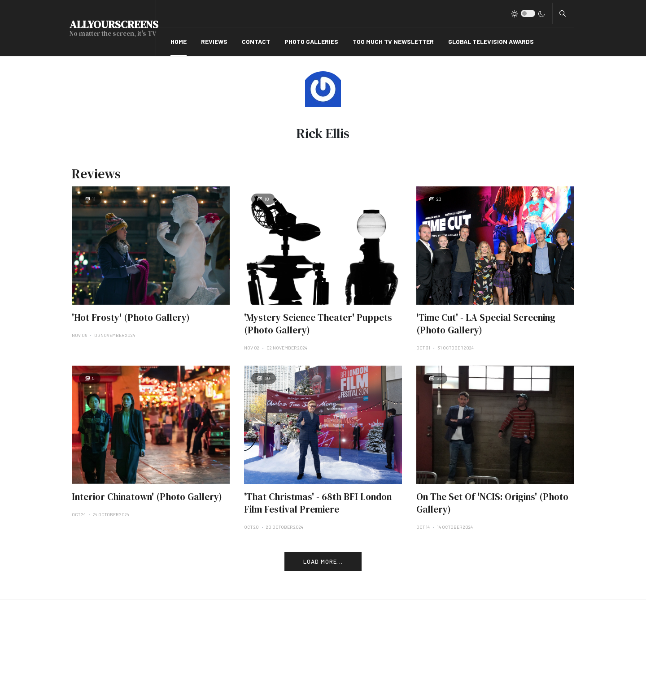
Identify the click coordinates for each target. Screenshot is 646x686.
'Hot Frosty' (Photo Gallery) (131, 317)
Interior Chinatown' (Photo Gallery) (147, 496)
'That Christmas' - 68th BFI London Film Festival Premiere (318, 503)
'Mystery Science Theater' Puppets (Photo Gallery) (318, 324)
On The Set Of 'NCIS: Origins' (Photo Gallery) (492, 503)
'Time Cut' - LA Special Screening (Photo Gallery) (485, 324)
